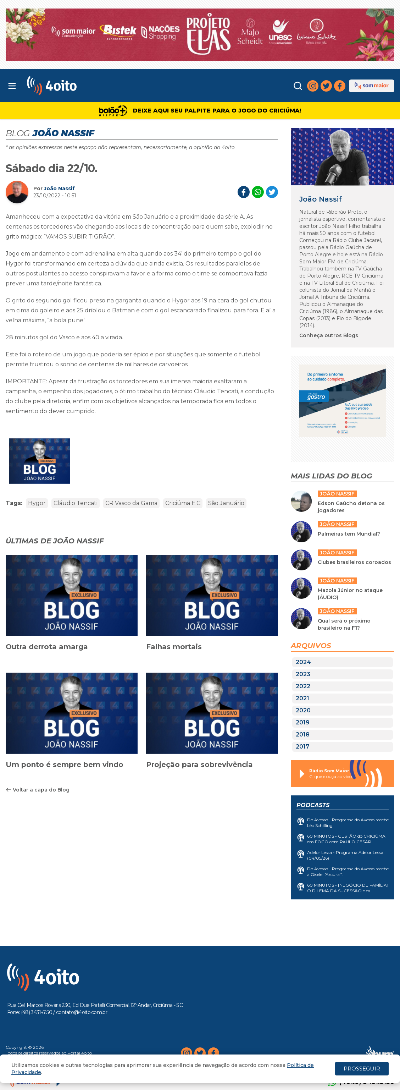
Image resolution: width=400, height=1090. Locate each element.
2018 (303, 734)
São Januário (226, 503)
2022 (303, 686)
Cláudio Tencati (76, 503)
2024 (303, 662)
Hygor (37, 503)
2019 (303, 722)
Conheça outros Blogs (328, 335)
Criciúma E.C (182, 503)
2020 (303, 710)
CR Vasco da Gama (131, 503)
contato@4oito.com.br (81, 1012)
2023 (303, 674)
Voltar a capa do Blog (38, 790)
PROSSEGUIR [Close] (362, 1068)
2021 (302, 698)
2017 (302, 746)
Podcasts (312, 805)
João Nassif (59, 188)
